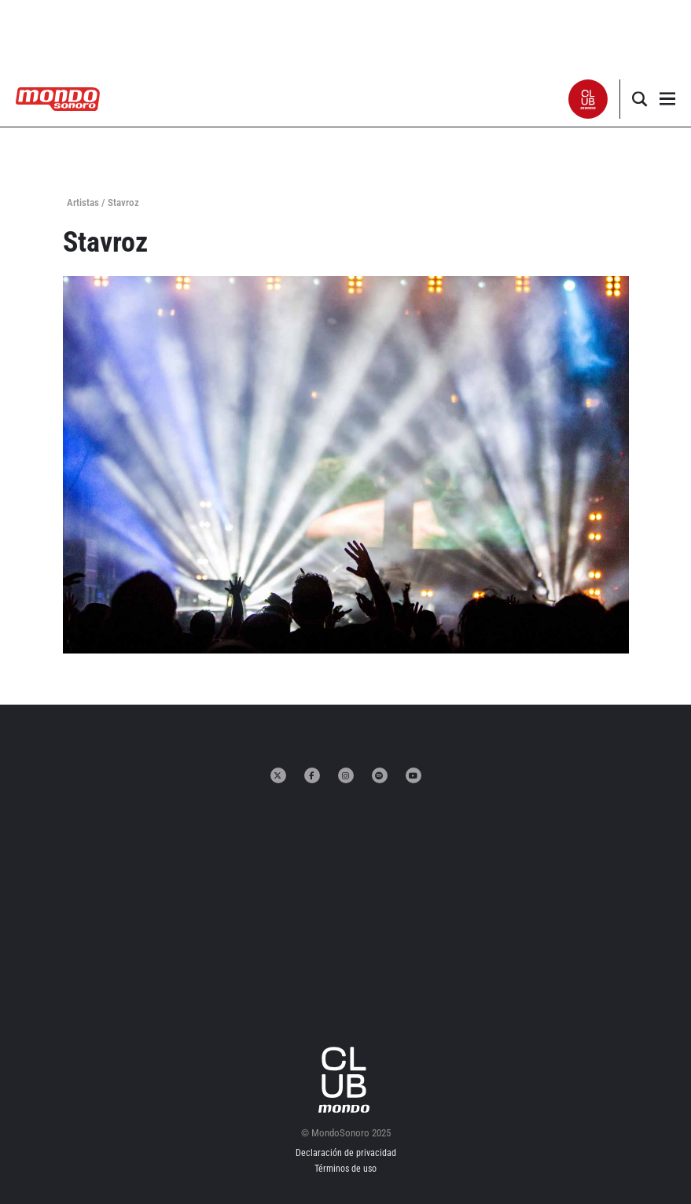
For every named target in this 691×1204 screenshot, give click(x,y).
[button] (588, 99)
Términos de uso (345, 1168)
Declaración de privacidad (346, 1152)
